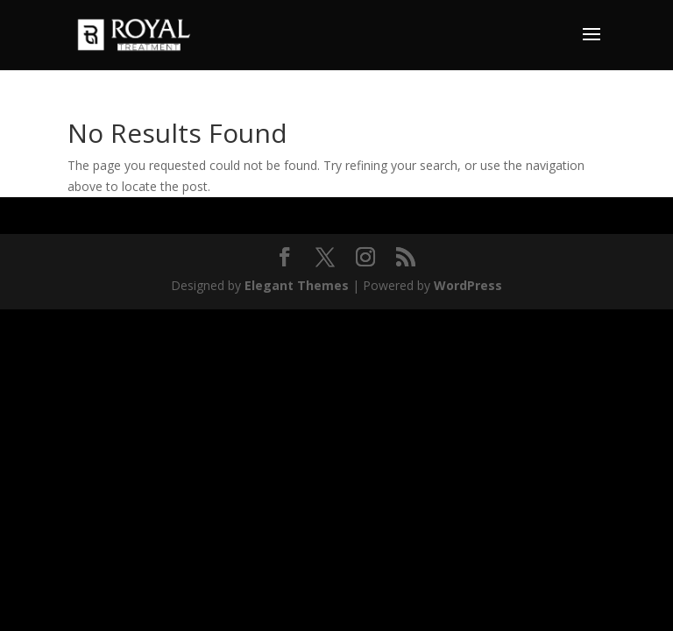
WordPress (468, 285)
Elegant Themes (296, 285)
